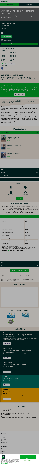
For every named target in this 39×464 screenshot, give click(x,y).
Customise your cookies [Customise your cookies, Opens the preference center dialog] (28, 460)
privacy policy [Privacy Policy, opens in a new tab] (5, 463)
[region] (19, 459)
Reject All (27, 458)
